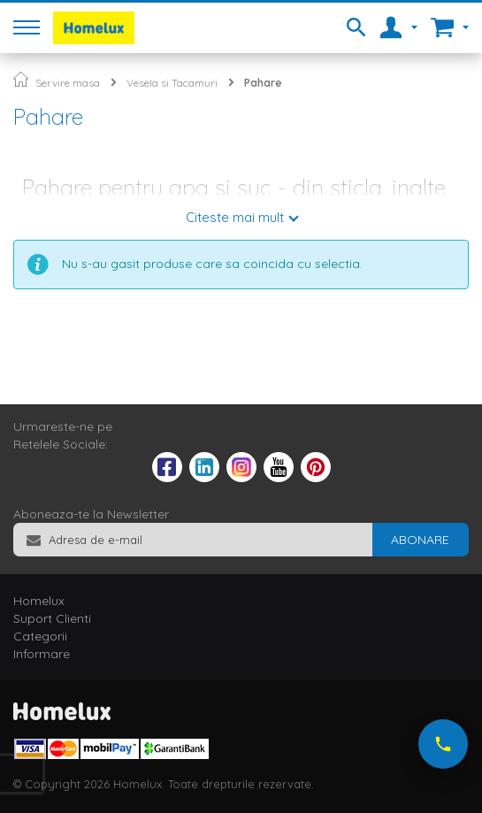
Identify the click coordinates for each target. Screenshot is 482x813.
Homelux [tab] (39, 601)
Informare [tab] (41, 654)
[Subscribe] (420, 539)
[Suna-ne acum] (443, 744)
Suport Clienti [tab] (52, 618)
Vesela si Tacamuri (172, 82)
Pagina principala (20, 79)
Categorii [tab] (40, 636)
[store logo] (93, 28)
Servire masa (67, 82)
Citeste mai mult (235, 217)
